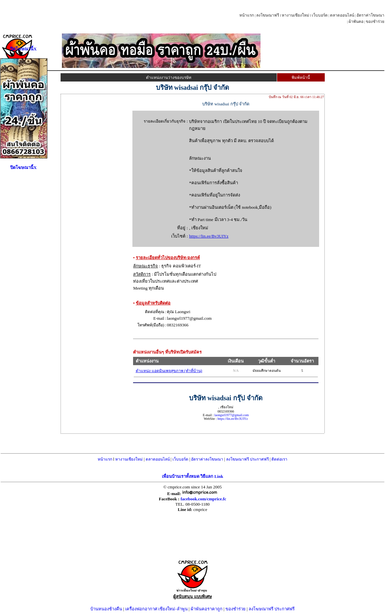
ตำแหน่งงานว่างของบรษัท (168, 77)
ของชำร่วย (375, 21)
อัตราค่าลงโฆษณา (207, 459)
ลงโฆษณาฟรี (267, 15)
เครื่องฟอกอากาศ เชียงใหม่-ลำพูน (156, 608)
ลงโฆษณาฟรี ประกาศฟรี (247, 459)
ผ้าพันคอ (356, 21)
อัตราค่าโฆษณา (370, 15)
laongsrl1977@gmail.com (232, 415)
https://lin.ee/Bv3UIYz (208, 236)
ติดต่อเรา (279, 459)
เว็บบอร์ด (320, 15)
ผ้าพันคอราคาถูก (206, 608)
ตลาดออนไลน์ (342, 15)
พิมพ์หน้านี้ (301, 77)
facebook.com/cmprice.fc (203, 498)
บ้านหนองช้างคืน (106, 608)
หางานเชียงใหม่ (295, 15)
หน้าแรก (246, 15)
